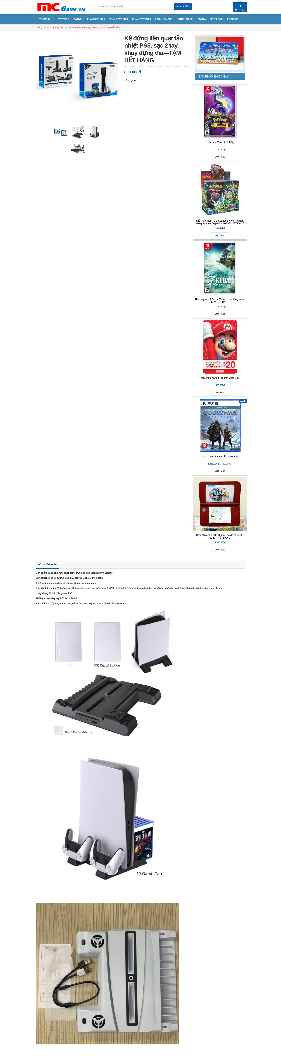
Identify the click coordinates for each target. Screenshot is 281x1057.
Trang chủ (41, 27)
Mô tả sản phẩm (47, 564)
